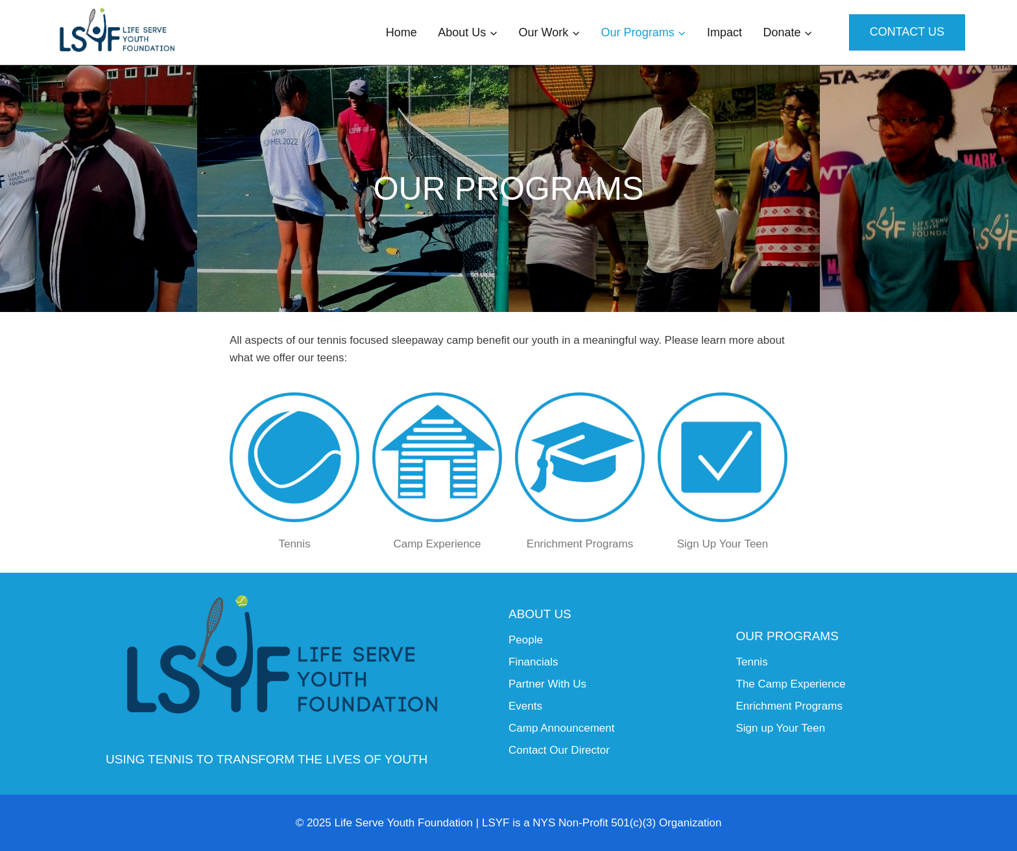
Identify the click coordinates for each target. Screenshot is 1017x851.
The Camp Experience (791, 684)
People (525, 640)
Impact (724, 32)
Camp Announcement (561, 728)
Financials (533, 662)
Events (525, 706)
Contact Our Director (559, 750)
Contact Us (907, 31)
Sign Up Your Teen (723, 544)
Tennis (294, 544)
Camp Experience (437, 544)
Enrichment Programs (580, 544)
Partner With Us (547, 684)
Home (401, 32)
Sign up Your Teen (781, 728)
